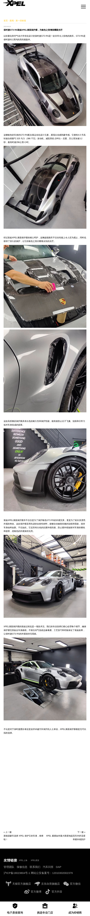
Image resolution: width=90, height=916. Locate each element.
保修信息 (22, 866)
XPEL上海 (23, 860)
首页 (6, 20)
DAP (58, 866)
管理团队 (9, 866)
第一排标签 (21, 20)
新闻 (12, 20)
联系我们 (35, 866)
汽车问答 (48, 866)
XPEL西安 (35, 860)
